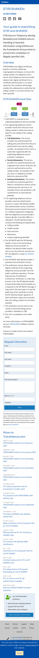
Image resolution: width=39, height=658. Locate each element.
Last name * (8, 359)
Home (7, 624)
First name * (8, 352)
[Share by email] (20, 19)
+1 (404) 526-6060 (16, 640)
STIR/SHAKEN (14, 324)
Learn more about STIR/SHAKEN (19, 615)
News (32, 624)
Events (7, 628)
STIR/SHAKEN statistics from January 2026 (19, 452)
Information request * (11, 379)
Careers (15, 628)
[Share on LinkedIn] (10, 19)
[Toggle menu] (2, 2)
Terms (24, 628)
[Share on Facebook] (15, 19)
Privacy (31, 628)
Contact (15, 624)
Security (19, 632)
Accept (19, 653)
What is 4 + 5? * (9, 396)
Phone (6, 373)
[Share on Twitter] (5, 19)
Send (19, 407)
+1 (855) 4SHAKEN (16, 637)
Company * (7, 366)
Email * (6, 346)
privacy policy (30, 645)
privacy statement (13, 424)
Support (24, 624)
